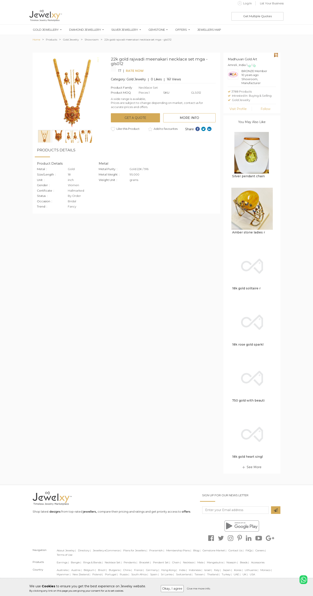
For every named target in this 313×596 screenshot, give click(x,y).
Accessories (258, 562)
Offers (181, 29)
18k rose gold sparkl (247, 344)
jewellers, (90, 511)
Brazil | (102, 570)
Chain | (176, 562)
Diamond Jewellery (85, 29)
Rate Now (135, 71)
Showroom (92, 39)
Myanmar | (63, 574)
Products (51, 39)
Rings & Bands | (93, 562)
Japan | (227, 570)
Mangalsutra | (215, 562)
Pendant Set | (161, 562)
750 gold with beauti (248, 400)
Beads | (244, 562)
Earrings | (63, 562)
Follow (265, 109)
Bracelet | (145, 562)
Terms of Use (64, 554)
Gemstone (156, 29)
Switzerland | (184, 574)
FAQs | (249, 550)
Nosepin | (232, 562)
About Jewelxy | (66, 550)
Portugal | (111, 574)
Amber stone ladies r (248, 232)
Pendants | (130, 562)
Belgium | (90, 570)
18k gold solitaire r (246, 288)
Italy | (217, 570)
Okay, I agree (172, 589)
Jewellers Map (209, 29)
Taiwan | (200, 574)
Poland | (97, 574)
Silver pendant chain (248, 176)
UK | (245, 574)
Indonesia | (195, 570)
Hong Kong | (169, 570)
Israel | (208, 570)
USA (252, 574)
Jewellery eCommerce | (107, 550)
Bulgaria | (115, 570)
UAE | (237, 574)
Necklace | (189, 562)
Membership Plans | (178, 550)
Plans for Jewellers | (135, 550)
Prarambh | (156, 550)
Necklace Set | (113, 562)
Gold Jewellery (46, 29)
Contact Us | (235, 550)
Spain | (154, 574)
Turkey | (226, 574)
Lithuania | (251, 570)
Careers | (260, 550)
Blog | (196, 550)
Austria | (76, 570)
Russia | (124, 574)
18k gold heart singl (247, 457)
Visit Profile (238, 109)
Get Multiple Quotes (257, 16)
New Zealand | (81, 574)
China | (127, 570)
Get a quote (135, 118)
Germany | (152, 570)
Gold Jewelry (71, 39)
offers (186, 511)
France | (139, 570)
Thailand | (213, 574)
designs (55, 511)
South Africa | (139, 574)
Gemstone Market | (214, 550)
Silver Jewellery (124, 29)
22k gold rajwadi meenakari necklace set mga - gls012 (137, 39)
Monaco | (266, 570)
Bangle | (76, 562)
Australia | (63, 570)
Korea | (238, 570)
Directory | (84, 550)
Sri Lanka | (167, 574)
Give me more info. (199, 588)
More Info (189, 118)
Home (36, 39)
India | (183, 570)
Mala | (201, 562)
